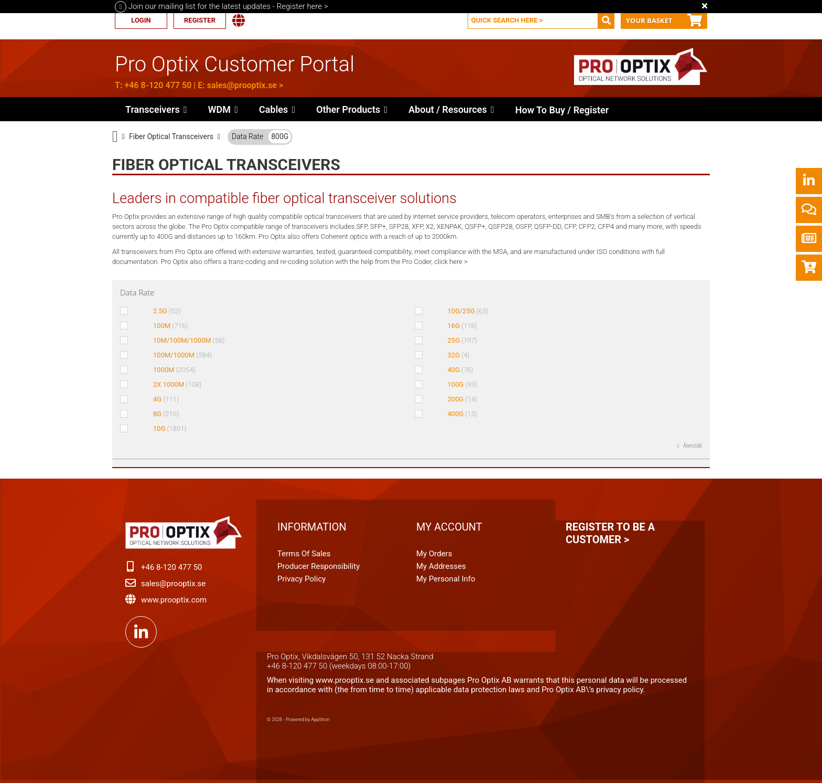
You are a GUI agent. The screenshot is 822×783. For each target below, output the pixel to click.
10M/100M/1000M (188, 340)
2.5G (167, 311)
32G (459, 355)
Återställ (692, 446)
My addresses (441, 566)
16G (463, 326)
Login (140, 20)
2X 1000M (177, 384)
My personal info (445, 579)
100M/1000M (182, 355)
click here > (451, 262)
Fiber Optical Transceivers (171, 136)
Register (199, 20)
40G (460, 370)
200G (463, 399)
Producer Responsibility (318, 566)
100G (463, 384)
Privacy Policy (301, 579)
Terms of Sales (304, 553)
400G (463, 414)
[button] (352, 109)
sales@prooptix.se (242, 85)
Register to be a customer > (610, 533)
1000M (174, 370)
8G (166, 414)
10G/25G (468, 311)
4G (166, 399)
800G (279, 136)
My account (449, 527)
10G (170, 428)
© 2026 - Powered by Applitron (298, 719)
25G (463, 340)
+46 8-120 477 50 (157, 85)
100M (170, 326)
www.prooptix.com (174, 600)
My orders (434, 553)
